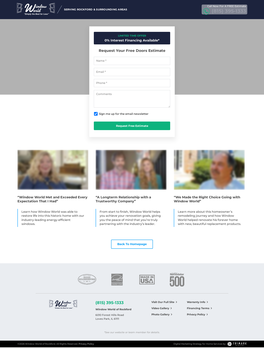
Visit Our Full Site (162, 303)
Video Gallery (160, 309)
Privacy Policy (196, 316)
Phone (101, 85)
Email (101, 74)
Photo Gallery (160, 316)
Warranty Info (196, 303)
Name (101, 62)
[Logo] (63, 306)
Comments (104, 95)
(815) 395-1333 (109, 304)
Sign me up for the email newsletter (123, 115)
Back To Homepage (132, 245)
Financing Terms (198, 309)
